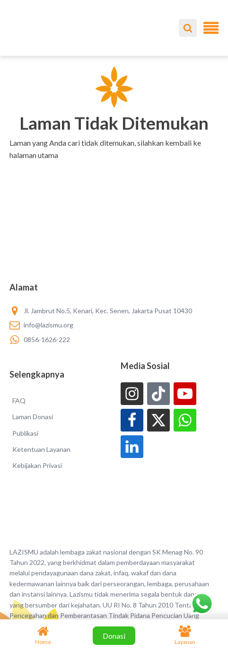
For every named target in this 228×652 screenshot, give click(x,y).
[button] (114, 167)
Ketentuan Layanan (41, 449)
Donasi (114, 635)
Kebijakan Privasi (37, 465)
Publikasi (25, 433)
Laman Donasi (32, 417)
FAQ (19, 400)
